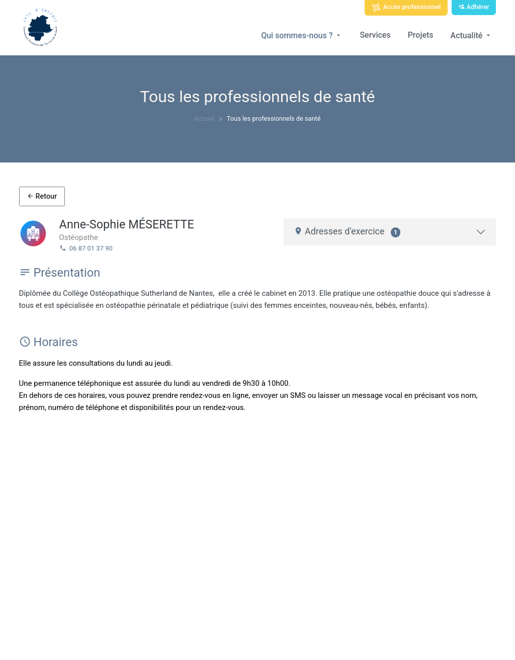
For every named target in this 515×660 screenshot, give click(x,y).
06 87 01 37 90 (86, 248)
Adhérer (474, 7)
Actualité (472, 35)
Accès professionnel (406, 8)
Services (375, 35)
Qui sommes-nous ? (301, 35)
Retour (42, 196)
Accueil (204, 118)
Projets (421, 35)
